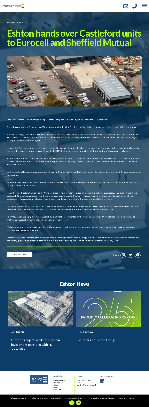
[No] (145, 400)
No (78, 403)
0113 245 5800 (86, 380)
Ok (72, 403)
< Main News (19, 254)
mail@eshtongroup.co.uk (86, 385)
